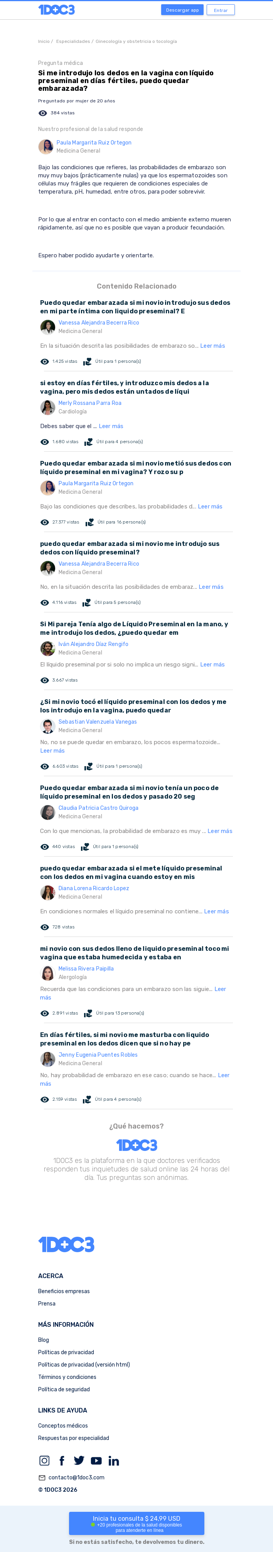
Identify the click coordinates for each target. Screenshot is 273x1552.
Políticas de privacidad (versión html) (84, 1365)
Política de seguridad (64, 1389)
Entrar (221, 10)
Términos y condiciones (67, 1377)
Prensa (47, 1303)
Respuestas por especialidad (73, 1438)
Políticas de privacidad (66, 1352)
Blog (43, 1340)
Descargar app (182, 10)
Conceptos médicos (63, 1426)
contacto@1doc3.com (71, 1478)
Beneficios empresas (64, 1291)
